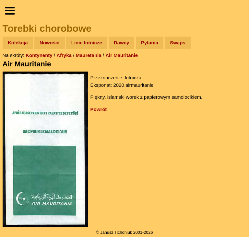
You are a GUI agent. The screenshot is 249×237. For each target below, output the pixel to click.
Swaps (177, 42)
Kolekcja (18, 42)
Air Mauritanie (121, 55)
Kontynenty (39, 55)
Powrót (98, 109)
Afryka (64, 55)
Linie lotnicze (86, 42)
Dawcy (121, 42)
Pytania (149, 42)
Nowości (50, 42)
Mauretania (88, 55)
